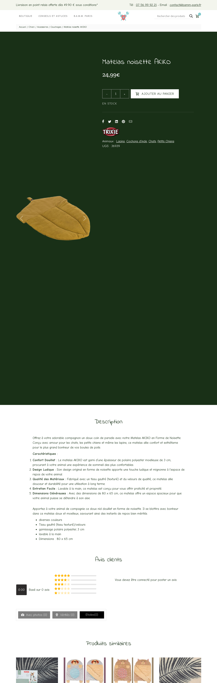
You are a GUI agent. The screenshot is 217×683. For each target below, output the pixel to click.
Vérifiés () (66, 615)
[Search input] (172, 16)
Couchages (56, 27)
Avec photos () (36, 615)
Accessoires (42, 27)
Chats (152, 141)
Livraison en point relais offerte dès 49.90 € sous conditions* (57, 5)
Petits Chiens (166, 141)
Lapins (120, 141)
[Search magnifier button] (191, 16)
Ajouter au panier (155, 94)
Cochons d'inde (136, 141)
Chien (32, 27)
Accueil (22, 27)
